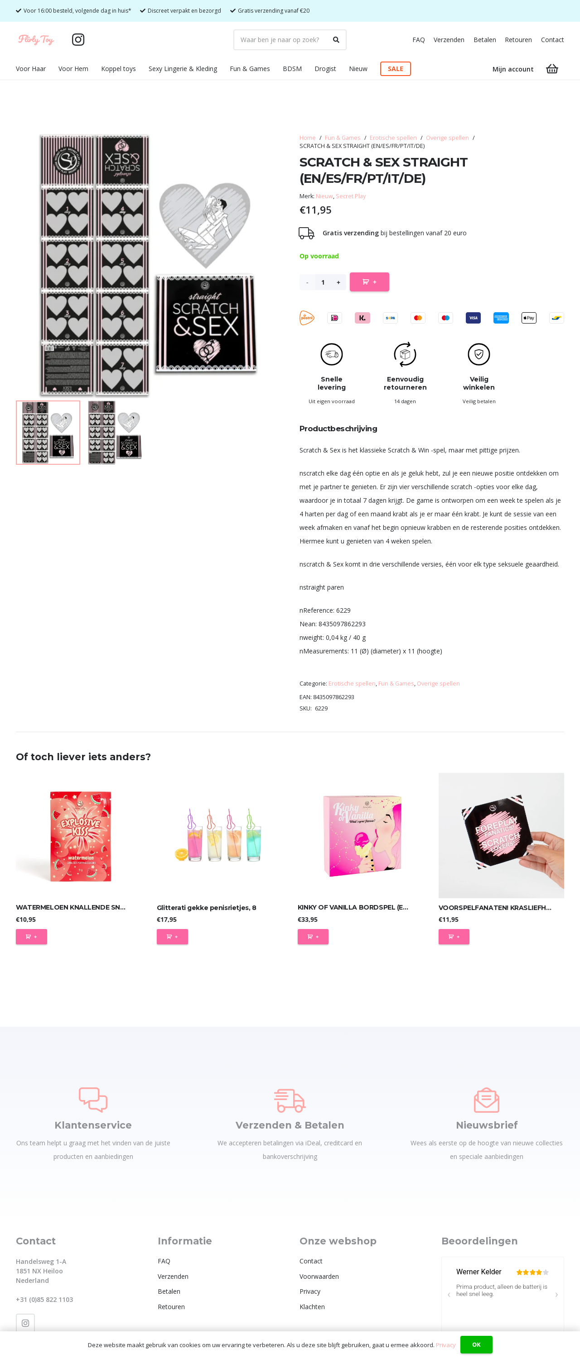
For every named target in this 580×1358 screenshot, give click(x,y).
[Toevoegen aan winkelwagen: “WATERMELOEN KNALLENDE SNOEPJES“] (31, 936)
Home (308, 138)
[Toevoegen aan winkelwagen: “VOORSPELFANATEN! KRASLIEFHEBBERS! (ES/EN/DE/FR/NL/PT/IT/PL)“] (454, 936)
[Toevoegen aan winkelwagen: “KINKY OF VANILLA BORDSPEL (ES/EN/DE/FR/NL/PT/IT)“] (313, 936)
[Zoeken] (336, 39)
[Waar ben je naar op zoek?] (290, 39)
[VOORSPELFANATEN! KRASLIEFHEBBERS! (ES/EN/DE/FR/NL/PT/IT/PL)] (501, 835)
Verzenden (449, 39)
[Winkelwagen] (552, 69)
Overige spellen (447, 138)
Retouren (518, 39)
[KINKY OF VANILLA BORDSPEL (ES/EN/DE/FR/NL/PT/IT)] (360, 835)
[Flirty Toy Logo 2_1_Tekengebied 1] (36, 40)
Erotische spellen (393, 138)
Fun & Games (343, 138)
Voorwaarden (319, 1276)
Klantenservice (93, 1125)
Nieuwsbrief (487, 1125)
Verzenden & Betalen (290, 1125)
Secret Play (351, 196)
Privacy (310, 1291)
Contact (552, 39)
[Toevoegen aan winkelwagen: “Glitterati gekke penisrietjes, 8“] (172, 936)
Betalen (485, 39)
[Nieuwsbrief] (486, 1100)
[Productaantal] (323, 282)
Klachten (312, 1306)
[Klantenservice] (93, 1100)
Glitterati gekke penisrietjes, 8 (206, 907)
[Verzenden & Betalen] (290, 1100)
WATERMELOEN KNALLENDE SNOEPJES (80, 907)
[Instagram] (78, 39)
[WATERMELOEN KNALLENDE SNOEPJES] (78, 835)
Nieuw (324, 196)
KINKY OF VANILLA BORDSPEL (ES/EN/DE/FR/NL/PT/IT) (385, 907)
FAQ (418, 39)
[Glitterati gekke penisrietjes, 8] (219, 835)
